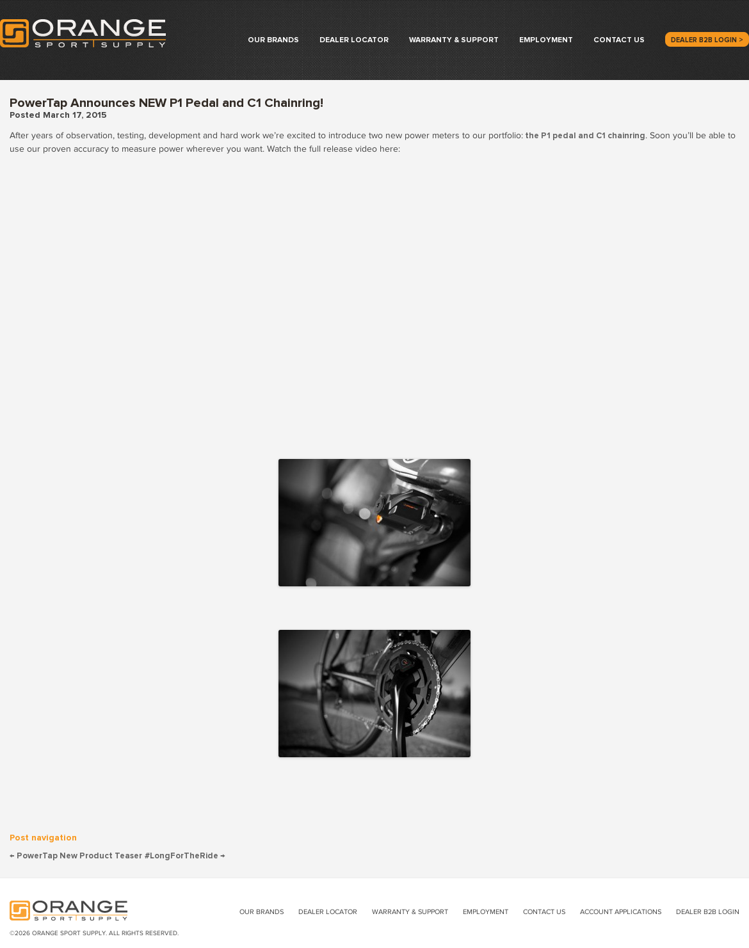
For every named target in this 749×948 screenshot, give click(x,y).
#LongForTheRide (185, 856)
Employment (546, 40)
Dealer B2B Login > (707, 40)
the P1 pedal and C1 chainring (584, 136)
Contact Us (619, 40)
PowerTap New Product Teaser (76, 856)
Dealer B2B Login (707, 911)
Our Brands (273, 40)
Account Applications (620, 911)
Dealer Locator (354, 40)
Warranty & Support (454, 40)
